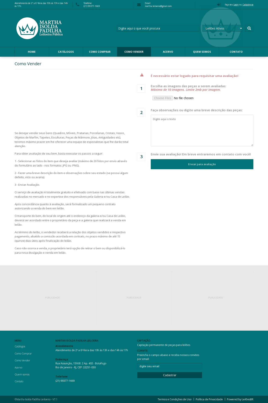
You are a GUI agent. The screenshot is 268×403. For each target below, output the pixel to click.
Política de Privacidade (209, 399)
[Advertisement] (52, 298)
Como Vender (133, 52)
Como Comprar (100, 52)
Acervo (168, 52)
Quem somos (202, 52)
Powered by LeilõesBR (240, 399)
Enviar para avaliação (202, 164)
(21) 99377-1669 (65, 381)
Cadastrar (169, 375)
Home (32, 52)
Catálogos (66, 52)
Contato (236, 52)
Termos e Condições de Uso (175, 399)
